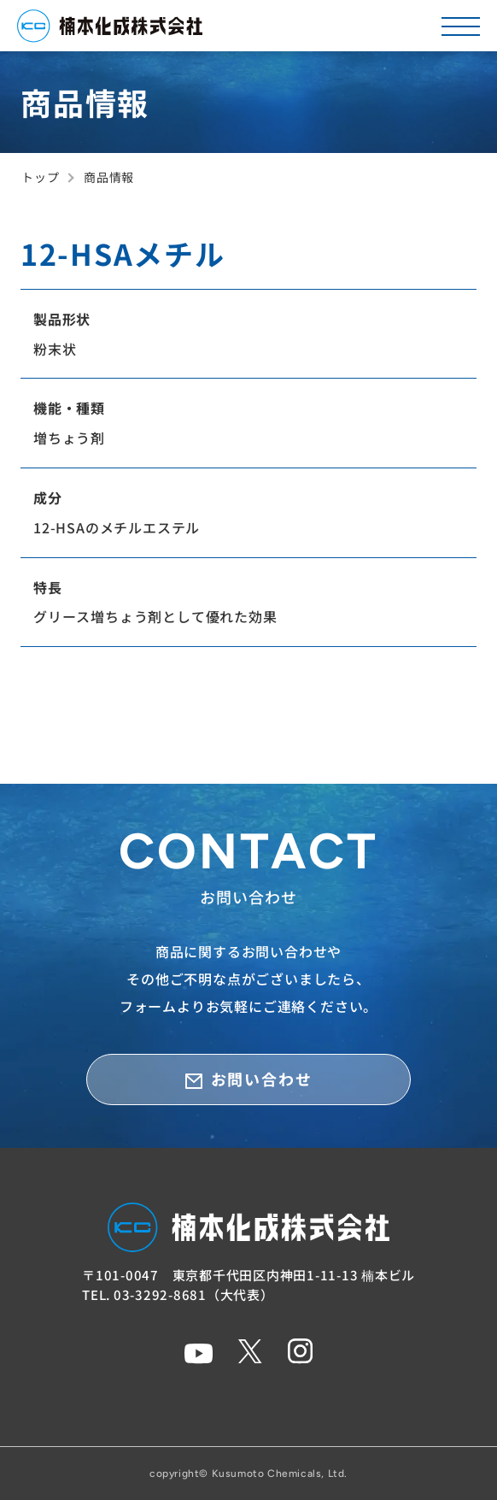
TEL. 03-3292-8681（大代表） (178, 1294)
